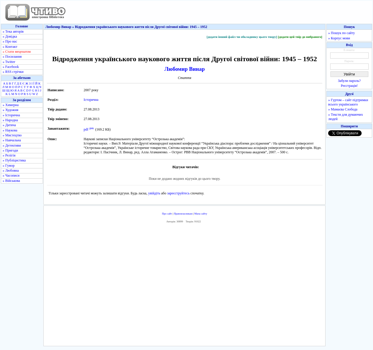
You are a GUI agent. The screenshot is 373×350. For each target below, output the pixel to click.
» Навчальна (12, 140)
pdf (86, 129)
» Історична (11, 115)
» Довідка (10, 36)
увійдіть (154, 193)
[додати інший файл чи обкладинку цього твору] (242, 36)
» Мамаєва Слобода (342, 109)
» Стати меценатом (17, 52)
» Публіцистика (14, 160)
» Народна (10, 120)
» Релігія (9, 155)
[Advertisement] (184, 286)
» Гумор (9, 165)
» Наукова (10, 130)
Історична (91, 100)
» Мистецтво (12, 135)
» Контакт (10, 47)
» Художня (10, 110)
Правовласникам (183, 213)
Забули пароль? (349, 81)
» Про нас (10, 41)
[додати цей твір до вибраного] (300, 36)
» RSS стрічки (13, 72)
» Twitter (9, 62)
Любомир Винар (184, 69)
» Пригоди (10, 150)
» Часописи (11, 175)
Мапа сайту (200, 213)
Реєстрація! (349, 86)
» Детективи (12, 145)
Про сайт (167, 213)
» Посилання (12, 56)
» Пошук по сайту (341, 33)
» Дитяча (9, 125)
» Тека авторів (13, 31)
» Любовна (11, 170)
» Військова (11, 181)
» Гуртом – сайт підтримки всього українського (348, 102)
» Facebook (11, 67)
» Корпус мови (339, 38)
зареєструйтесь (178, 193)
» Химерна (11, 105)
